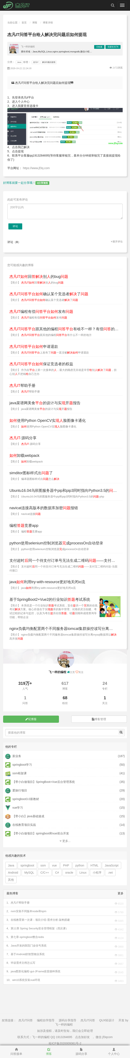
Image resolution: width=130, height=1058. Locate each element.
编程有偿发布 (41, 312)
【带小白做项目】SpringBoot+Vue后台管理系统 (40, 781)
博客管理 (99, 719)
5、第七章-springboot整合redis (25, 937)
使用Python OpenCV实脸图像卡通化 (47, 420)
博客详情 (48, 22)
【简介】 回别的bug (36, 282)
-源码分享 (22, 438)
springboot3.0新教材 (22, 799)
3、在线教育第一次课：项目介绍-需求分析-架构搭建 (38, 919)
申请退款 (33, 346)
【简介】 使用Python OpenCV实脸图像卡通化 (42, 426)
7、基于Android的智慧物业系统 (25, 954)
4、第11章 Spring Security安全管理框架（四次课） (37, 928)
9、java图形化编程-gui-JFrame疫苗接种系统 (33, 971)
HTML (94, 865)
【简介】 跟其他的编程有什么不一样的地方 (50, 335)
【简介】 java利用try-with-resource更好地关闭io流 (42, 587)
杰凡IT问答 (25, 1020)
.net (110, 872)
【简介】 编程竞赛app (25, 531)
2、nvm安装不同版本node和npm (26, 911)
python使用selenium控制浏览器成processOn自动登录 (56, 543)
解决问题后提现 (48, 62)
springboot (27, 865)
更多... (65, 841)
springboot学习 (18, 764)
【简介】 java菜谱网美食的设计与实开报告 (40, 409)
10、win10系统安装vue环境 (23, 980)
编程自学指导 (46, 1020)
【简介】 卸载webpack (26, 461)
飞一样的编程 (28, 46)
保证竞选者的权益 (41, 364)
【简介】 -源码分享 (25, 443)
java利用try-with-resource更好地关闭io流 (47, 582)
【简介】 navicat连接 (25, 513)
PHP (66, 865)
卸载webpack (24, 455)
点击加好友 (82, 1037)
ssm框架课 (16, 773)
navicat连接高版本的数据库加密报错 (43, 508)
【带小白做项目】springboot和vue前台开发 (37, 833)
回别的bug (38, 277)
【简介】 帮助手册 (24, 391)
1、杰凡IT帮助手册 (18, 902)
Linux (82, 872)
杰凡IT (36, 62)
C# (57, 872)
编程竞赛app (23, 525)
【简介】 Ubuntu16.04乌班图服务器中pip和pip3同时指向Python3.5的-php (56, 496)
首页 (24, 22)
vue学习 (14, 807)
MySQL (29, 872)
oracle (69, 872)
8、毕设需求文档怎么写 (20, 962)
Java (19, 62)
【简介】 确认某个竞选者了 (43, 300)
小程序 (97, 872)
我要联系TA (113, 47)
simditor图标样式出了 (31, 473)
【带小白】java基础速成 (24, 816)
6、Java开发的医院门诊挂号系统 (26, 945)
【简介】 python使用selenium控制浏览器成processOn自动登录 (49, 549)
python (79, 865)
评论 (15, 226)
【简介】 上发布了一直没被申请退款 (49, 352)
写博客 (31, 719)
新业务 (13, 756)
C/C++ (44, 872)
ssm (43, 865)
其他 (11, 879)
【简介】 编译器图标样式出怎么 (34, 478)
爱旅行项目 (16, 790)
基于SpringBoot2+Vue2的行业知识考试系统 (49, 599)
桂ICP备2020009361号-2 (65, 1043)
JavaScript (111, 865)
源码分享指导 (67, 1020)
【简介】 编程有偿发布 (38, 317)
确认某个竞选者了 (48, 294)
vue (54, 865)
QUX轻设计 (106, 1020)
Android (13, 872)
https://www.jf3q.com (36, 168)
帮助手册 (22, 385)
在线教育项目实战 (20, 824)
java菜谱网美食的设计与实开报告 (45, 403)
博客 (34, 22)
